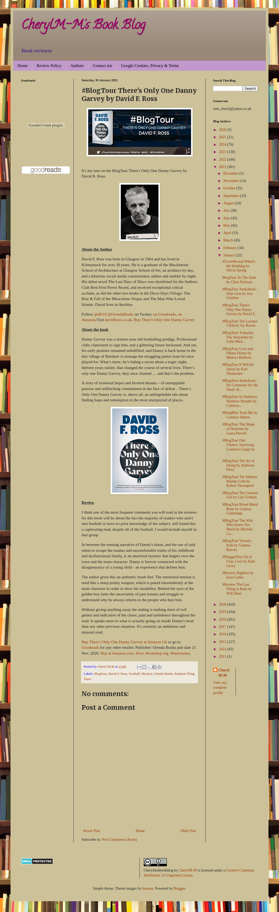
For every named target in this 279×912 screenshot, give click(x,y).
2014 (223, 649)
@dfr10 (100, 314)
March (228, 240)
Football (134, 674)
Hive (139, 653)
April (227, 233)
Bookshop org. (157, 653)
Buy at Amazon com (117, 653)
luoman (147, 888)
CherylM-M (188, 870)
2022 (223, 159)
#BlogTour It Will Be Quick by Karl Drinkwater (238, 369)
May (227, 225)
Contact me (102, 65)
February (230, 248)
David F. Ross (117, 674)
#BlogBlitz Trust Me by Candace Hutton (239, 415)
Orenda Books (163, 674)
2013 (223, 656)
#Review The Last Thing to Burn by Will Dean (237, 588)
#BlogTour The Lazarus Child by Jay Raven (239, 323)
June (227, 218)
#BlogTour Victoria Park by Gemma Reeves (236, 545)
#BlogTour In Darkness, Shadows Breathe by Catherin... (240, 401)
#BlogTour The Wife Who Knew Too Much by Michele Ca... (237, 527)
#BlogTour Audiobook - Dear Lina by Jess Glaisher (240, 293)
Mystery (146, 674)
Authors (77, 65)
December (231, 173)
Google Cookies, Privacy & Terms (150, 65)
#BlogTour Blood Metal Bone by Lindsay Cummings (240, 509)
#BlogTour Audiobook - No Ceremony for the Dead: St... (240, 385)
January (229, 255)
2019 (223, 612)
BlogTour (100, 674)
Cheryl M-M (223, 672)
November (231, 181)
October (229, 188)
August (229, 203)
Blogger (179, 888)
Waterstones (180, 653)
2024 (223, 144)
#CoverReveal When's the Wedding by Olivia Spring (238, 266)
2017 (223, 627)
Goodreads (90, 647)
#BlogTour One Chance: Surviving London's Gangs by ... (238, 446)
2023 (223, 152)
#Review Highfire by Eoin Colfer (237, 575)
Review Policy (49, 65)
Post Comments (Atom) (119, 840)
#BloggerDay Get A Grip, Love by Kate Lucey (238, 561)
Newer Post (91, 831)
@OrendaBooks (121, 314)
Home (22, 65)
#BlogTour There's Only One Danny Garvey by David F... (239, 309)
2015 (223, 642)
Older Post (188, 831)
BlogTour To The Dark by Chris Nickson (239, 280)
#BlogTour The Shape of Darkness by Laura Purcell (238, 428)
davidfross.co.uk (118, 319)
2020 (223, 604)
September (231, 196)
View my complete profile (220, 688)
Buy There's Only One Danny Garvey (164, 319)
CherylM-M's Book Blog (83, 26)
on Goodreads (164, 314)
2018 (223, 619)
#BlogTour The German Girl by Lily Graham (240, 495)
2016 (223, 634)
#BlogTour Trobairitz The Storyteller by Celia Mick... (238, 337)
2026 (223, 130)
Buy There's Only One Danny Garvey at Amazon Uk (125, 642)
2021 (223, 167)
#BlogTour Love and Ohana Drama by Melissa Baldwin (237, 353)
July (226, 210)
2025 (223, 137)
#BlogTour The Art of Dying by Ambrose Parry (238, 465)
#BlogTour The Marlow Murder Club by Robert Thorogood (239, 481)
